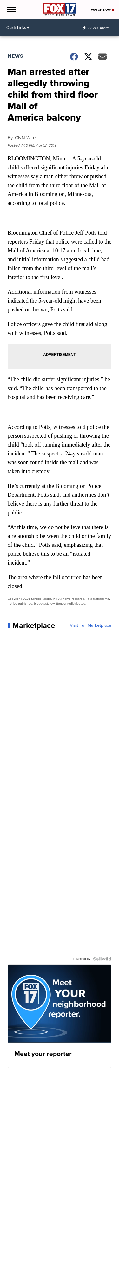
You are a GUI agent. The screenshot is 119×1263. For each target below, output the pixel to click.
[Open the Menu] (11, 9)
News (15, 56)
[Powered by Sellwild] (102, 959)
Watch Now (102, 9)
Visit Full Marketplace (90, 625)
